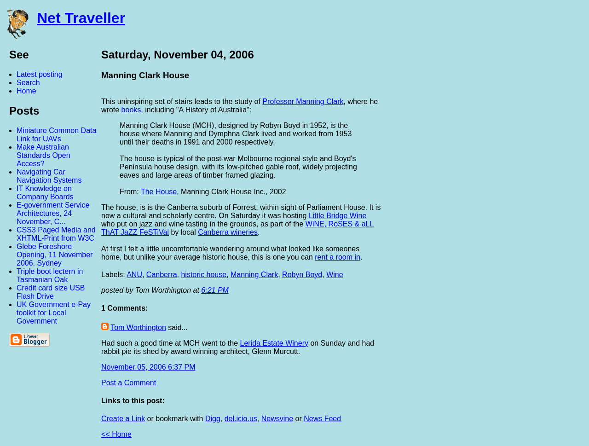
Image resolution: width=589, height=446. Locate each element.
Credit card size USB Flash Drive (51, 292)
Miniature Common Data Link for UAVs (56, 135)
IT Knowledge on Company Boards (45, 193)
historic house (203, 274)
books (131, 110)
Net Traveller (81, 18)
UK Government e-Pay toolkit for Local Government (54, 313)
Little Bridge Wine (337, 216)
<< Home (116, 434)
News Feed (322, 419)
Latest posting (40, 74)
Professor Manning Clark (302, 101)
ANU (134, 274)
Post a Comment (128, 383)
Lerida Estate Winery (274, 343)
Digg (212, 419)
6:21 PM (215, 290)
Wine (334, 274)
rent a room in (337, 257)
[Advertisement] (488, 185)
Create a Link (123, 419)
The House (159, 192)
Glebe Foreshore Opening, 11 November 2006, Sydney (54, 255)
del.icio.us (241, 419)
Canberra (161, 274)
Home (26, 91)
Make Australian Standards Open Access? (43, 155)
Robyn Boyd (302, 274)
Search (28, 83)
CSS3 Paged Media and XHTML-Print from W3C (56, 234)
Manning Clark (254, 274)
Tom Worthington (138, 327)
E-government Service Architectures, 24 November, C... (53, 213)
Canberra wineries (228, 232)
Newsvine (277, 419)
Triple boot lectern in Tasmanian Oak (50, 275)
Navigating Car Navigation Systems (49, 176)
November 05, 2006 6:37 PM (148, 367)
